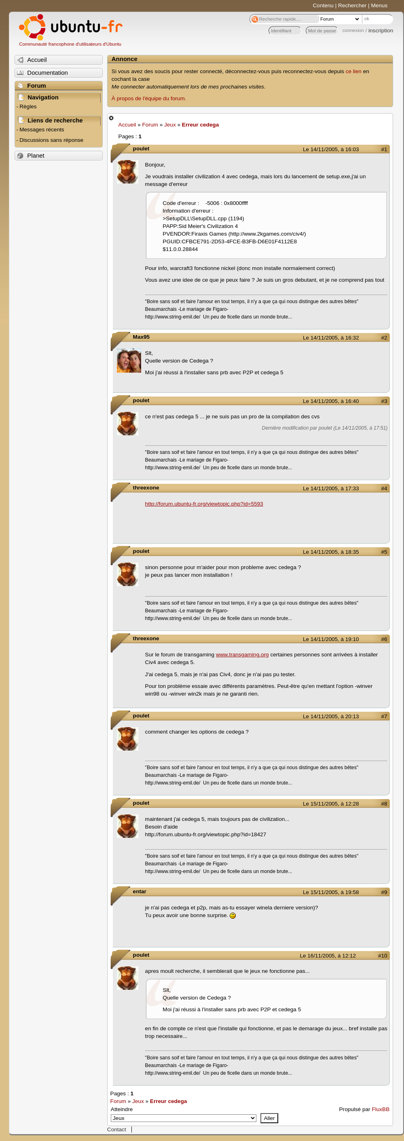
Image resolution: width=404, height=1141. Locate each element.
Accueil (127, 125)
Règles (27, 106)
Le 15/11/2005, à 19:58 (331, 892)
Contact (116, 1129)
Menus (379, 5)
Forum (150, 125)
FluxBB (380, 1109)
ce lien (354, 71)
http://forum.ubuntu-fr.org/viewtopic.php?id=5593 (204, 504)
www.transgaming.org (242, 655)
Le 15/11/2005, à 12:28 (331, 804)
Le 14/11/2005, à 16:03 (331, 149)
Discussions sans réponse (51, 140)
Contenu (323, 5)
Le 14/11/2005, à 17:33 (331, 488)
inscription (380, 30)
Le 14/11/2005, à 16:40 (331, 401)
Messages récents (41, 130)
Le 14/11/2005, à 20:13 (331, 716)
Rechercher (352, 5)
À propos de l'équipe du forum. (149, 98)
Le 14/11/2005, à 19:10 (331, 639)
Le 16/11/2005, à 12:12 (328, 956)
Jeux (170, 125)
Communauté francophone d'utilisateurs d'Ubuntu (70, 44)
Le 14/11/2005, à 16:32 (331, 338)
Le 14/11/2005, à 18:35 (331, 552)
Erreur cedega (200, 125)
